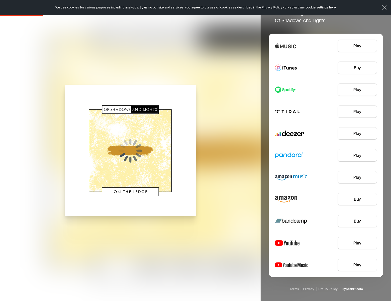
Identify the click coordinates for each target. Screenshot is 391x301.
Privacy (308, 289)
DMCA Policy (328, 289)
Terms (294, 289)
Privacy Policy (272, 7)
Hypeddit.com (352, 289)
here (332, 7)
